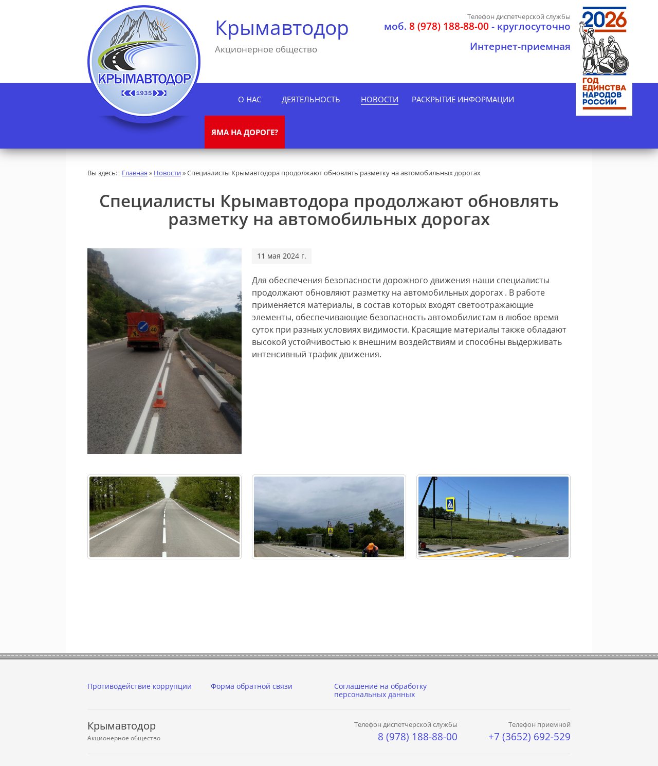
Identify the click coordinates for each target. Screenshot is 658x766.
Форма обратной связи (252, 686)
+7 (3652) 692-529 (529, 736)
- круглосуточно (477, 26)
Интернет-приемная (520, 46)
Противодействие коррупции (139, 686)
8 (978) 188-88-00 (418, 736)
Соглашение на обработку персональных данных (380, 690)
